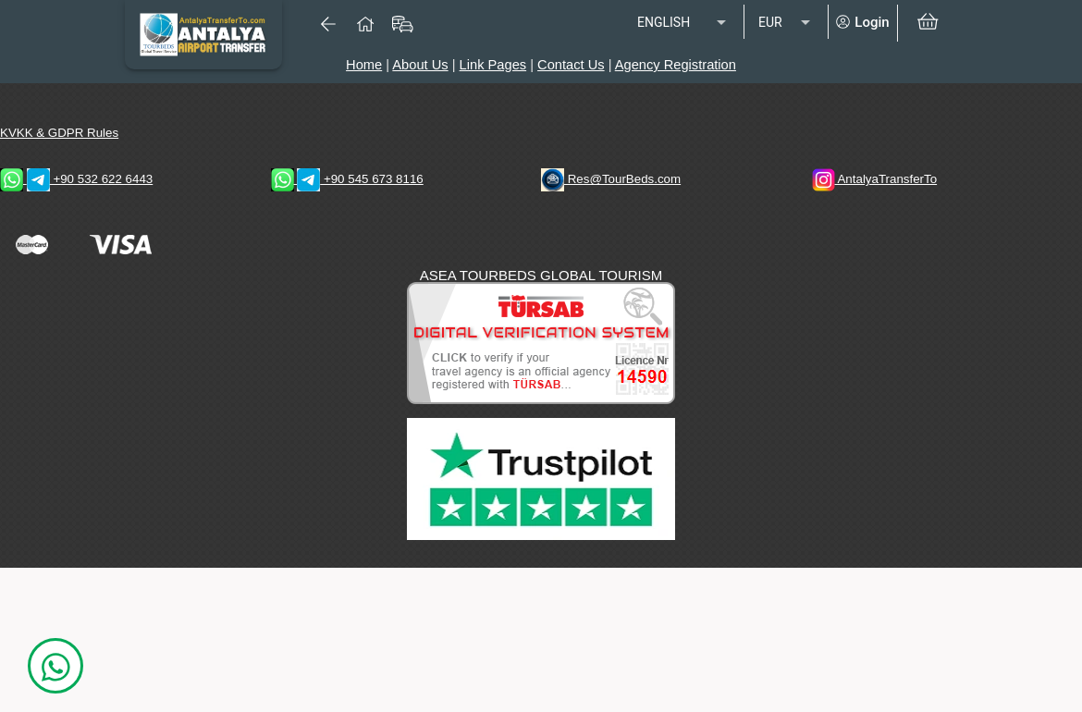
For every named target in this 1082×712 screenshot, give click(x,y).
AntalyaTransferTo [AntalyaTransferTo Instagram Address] (875, 179)
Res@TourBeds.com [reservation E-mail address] (611, 179)
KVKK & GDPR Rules (59, 133)
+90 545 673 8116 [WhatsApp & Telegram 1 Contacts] (347, 179)
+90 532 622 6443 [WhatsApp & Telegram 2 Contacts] (76, 179)
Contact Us (571, 64)
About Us (420, 64)
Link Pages (493, 64)
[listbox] (683, 23)
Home (364, 64)
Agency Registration (675, 64)
